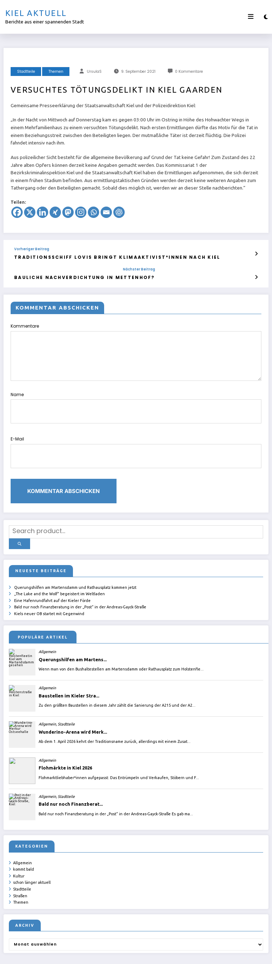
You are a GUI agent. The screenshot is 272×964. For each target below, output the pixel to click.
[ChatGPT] (119, 212)
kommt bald (23, 843)
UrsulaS (94, 71)
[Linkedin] (42, 212)
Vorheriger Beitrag (31, 249)
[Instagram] (80, 212)
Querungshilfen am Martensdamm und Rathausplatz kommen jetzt (75, 564)
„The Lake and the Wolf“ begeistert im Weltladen (59, 570)
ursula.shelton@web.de (159, 953)
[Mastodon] (68, 212)
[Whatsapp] (93, 212)
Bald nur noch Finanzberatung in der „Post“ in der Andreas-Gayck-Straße (80, 582)
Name (136, 400)
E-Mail (136, 438)
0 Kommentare (189, 71)
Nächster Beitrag (110, 268)
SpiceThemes (220, 953)
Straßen (20, 868)
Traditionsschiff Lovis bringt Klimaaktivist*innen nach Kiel (95, 256)
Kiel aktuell (36, 13)
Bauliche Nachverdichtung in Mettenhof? (70, 275)
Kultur (18, 849)
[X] (29, 212)
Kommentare (136, 349)
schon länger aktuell (32, 855)
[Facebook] (17, 212)
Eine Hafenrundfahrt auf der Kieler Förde (52, 576)
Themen (56, 71)
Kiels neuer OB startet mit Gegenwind (49, 588)
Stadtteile (26, 71)
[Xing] (55, 212)
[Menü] (251, 16)
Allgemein (22, 837)
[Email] (106, 212)
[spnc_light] (266, 17)
